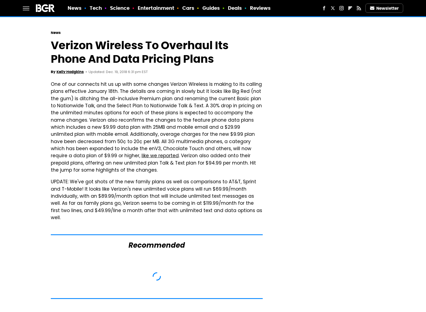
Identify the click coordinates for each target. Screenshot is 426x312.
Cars (188, 8)
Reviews (260, 8)
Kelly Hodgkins (70, 72)
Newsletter (384, 8)
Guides (211, 8)
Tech (96, 8)
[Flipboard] (350, 8)
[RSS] (359, 8)
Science (120, 8)
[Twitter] (333, 8)
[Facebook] (324, 8)
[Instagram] (341, 8)
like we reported (160, 156)
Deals (235, 8)
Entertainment (156, 8)
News (75, 8)
